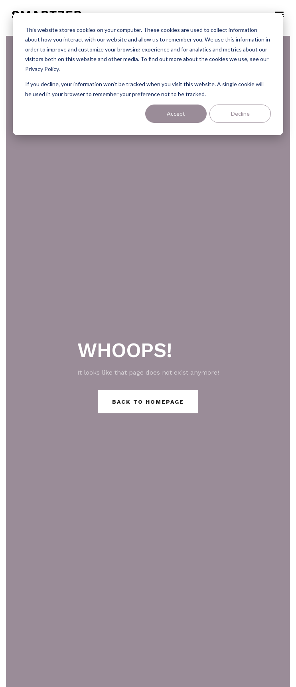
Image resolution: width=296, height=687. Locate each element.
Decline (240, 113)
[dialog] (148, 74)
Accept (176, 113)
